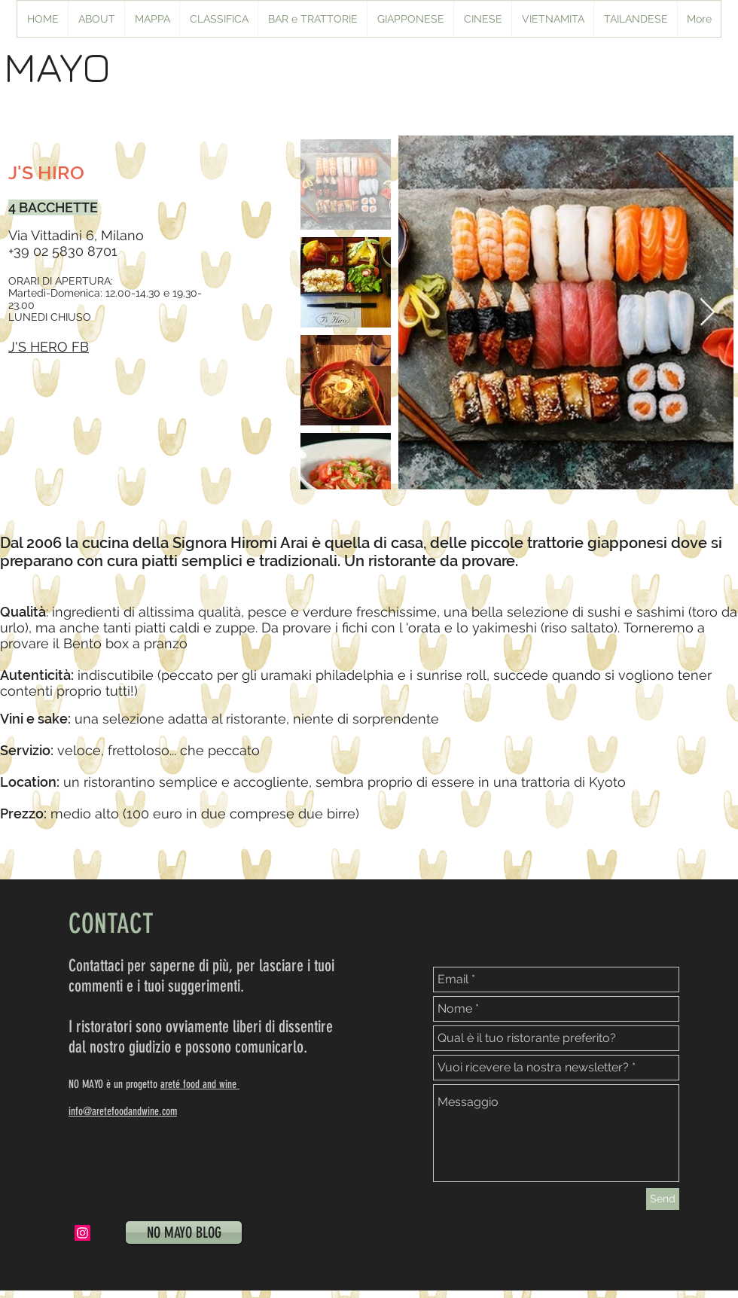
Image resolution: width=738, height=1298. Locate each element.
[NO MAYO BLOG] (184, 1232)
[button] (410, 19)
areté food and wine (199, 1084)
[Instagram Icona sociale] (82, 1233)
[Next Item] (707, 313)
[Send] (662, 1199)
